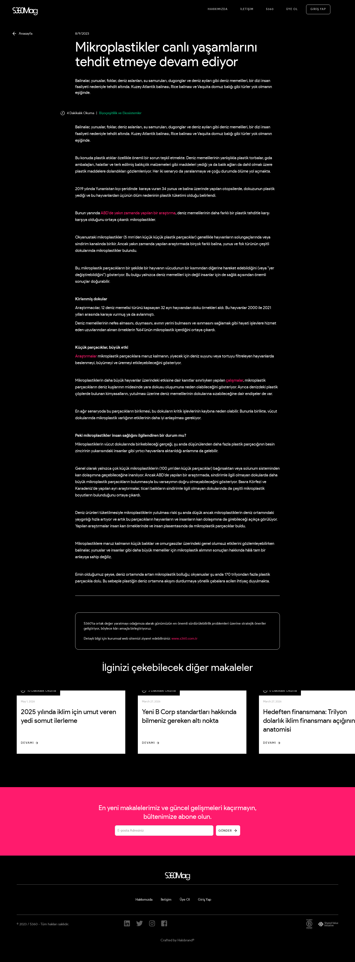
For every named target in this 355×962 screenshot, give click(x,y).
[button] (337, 9)
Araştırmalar (86, 356)
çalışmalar (234, 381)
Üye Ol (292, 9)
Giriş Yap (204, 899)
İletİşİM (247, 9)
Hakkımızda (218, 9)
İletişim (166, 899)
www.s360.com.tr (184, 638)
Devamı (27, 742)
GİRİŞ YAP (318, 9)
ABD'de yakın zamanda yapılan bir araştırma (138, 213)
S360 (270, 9)
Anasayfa (25, 33)
